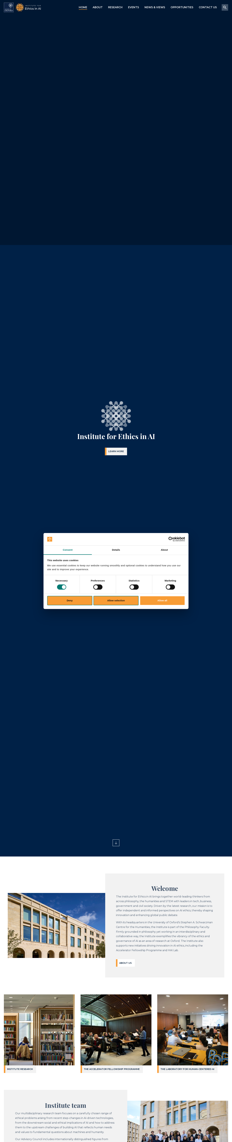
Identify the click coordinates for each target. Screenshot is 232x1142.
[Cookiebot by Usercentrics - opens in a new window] (171, 539)
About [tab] (164, 549)
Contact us (208, 7)
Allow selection (116, 600)
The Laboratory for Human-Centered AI (187, 1069)
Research (115, 7)
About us (125, 963)
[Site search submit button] (225, 7)
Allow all (162, 600)
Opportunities (182, 7)
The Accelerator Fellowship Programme (112, 1069)
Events (133, 7)
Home (83, 7)
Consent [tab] (68, 549)
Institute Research (20, 1069)
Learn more (116, 451)
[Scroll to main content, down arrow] (116, 842)
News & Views (155, 7)
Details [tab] (116, 549)
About (98, 7)
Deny (70, 600)
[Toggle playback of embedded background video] (13, 842)
